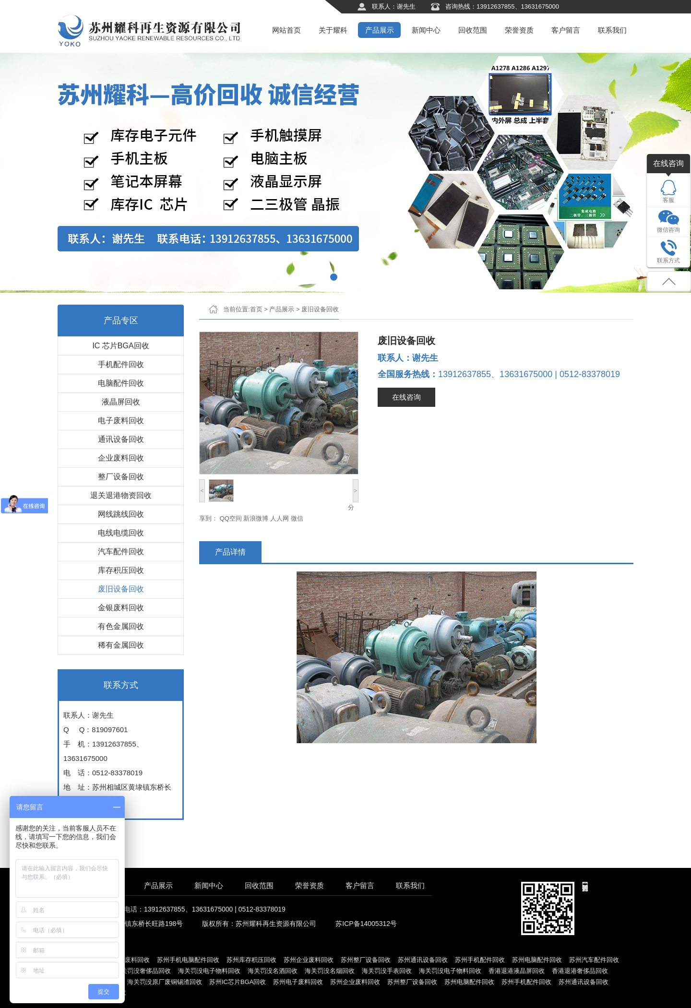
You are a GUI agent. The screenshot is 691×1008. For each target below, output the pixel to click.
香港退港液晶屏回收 (516, 970)
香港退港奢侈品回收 (580, 970)
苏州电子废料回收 (125, 959)
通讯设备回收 (121, 439)
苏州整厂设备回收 (366, 959)
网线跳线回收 (121, 514)
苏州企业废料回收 (309, 959)
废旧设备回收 (121, 589)
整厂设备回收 (121, 477)
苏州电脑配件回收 (537, 959)
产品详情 (230, 552)
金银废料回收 (121, 608)
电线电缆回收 (121, 533)
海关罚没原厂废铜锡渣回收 (164, 981)
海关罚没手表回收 (387, 970)
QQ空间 (231, 518)
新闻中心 (426, 30)
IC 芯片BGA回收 (120, 346)
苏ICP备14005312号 (366, 923)
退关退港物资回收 (121, 495)
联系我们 (612, 30)
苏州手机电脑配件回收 (188, 959)
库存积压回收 (121, 570)
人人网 (279, 518)
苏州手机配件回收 (480, 959)
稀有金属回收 (121, 645)
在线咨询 (406, 397)
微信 (297, 518)
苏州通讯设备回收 (423, 959)
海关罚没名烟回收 (330, 970)
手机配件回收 (121, 364)
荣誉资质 (519, 30)
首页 (256, 309)
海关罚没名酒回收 (273, 970)
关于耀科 (333, 30)
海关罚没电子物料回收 (209, 970)
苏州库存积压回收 (251, 959)
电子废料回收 (121, 420)
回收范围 (472, 30)
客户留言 (565, 30)
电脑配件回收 (121, 383)
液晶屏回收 (121, 402)
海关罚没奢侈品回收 (143, 970)
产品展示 (379, 30)
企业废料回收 (121, 458)
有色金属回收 (121, 626)
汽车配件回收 (121, 551)
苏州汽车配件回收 (594, 959)
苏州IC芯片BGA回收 (237, 981)
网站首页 (286, 30)
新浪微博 (255, 518)
